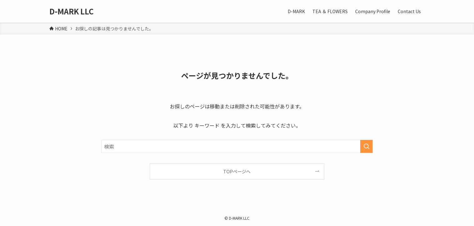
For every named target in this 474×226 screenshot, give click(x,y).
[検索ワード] (237, 146)
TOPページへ (236, 171)
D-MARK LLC (71, 11)
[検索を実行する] (366, 146)
